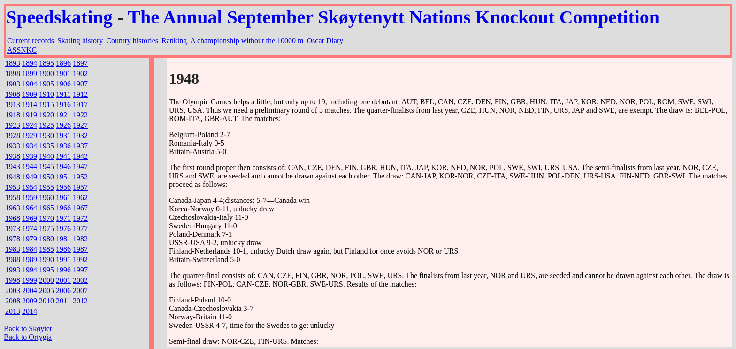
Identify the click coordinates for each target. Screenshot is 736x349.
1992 (80, 260)
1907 (80, 84)
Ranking (174, 41)
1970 (46, 218)
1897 (80, 63)
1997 (80, 270)
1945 (46, 167)
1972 (80, 218)
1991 (63, 260)
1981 (63, 239)
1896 (63, 63)
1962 (80, 198)
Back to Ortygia (28, 337)
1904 (29, 84)
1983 (12, 249)
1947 (80, 167)
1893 (12, 63)
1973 (12, 229)
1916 (63, 105)
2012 (80, 301)
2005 (46, 291)
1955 (46, 187)
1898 (12, 74)
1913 (12, 105)
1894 (29, 63)
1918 (12, 115)
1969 (29, 218)
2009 (29, 301)
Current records (30, 41)
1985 (46, 249)
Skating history (80, 41)
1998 (12, 280)
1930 (46, 136)
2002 (80, 280)
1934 (29, 146)
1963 (12, 208)
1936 (63, 146)
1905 (46, 84)
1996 (63, 270)
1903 (12, 84)
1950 (46, 177)
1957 (80, 187)
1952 (80, 177)
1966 (63, 208)
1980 (46, 239)
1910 (46, 94)
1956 (63, 187)
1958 (12, 198)
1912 (80, 94)
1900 (46, 74)
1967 (80, 208)
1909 (29, 94)
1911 (63, 94)
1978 (12, 239)
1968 (12, 218)
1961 (63, 198)
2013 (12, 311)
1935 (46, 146)
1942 (80, 156)
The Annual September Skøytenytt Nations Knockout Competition (393, 17)
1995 (46, 270)
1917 (80, 105)
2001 (63, 280)
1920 (46, 115)
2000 (46, 280)
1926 (63, 125)
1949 (29, 177)
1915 (46, 105)
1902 (80, 74)
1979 (29, 239)
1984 (29, 249)
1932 (80, 136)
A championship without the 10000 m (246, 41)
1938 (12, 156)
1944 (29, 167)
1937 (80, 146)
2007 (80, 291)
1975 (46, 229)
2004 (29, 291)
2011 (63, 301)
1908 (12, 94)
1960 (46, 198)
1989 (29, 260)
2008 (12, 301)
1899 (29, 74)
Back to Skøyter (28, 329)
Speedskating (59, 17)
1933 (12, 146)
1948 (12, 177)
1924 (29, 125)
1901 (63, 74)
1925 (46, 125)
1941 (63, 156)
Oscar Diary (325, 41)
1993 (12, 270)
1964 (29, 208)
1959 (29, 198)
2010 (46, 301)
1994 (29, 270)
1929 (29, 136)
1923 (12, 125)
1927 (80, 125)
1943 (12, 167)
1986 (63, 249)
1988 (12, 260)
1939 (29, 156)
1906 (63, 84)
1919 (29, 115)
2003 (12, 291)
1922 (80, 115)
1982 (80, 239)
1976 (63, 229)
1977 (80, 229)
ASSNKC (22, 50)
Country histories (132, 41)
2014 (29, 311)
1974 (29, 229)
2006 (63, 291)
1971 (63, 218)
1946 (63, 167)
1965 (46, 208)
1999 (29, 280)
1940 (46, 156)
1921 (63, 115)
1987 (80, 249)
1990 (46, 260)
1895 (46, 63)
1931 (63, 136)
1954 (29, 187)
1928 (12, 136)
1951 (63, 177)
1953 (12, 187)
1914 (29, 105)
